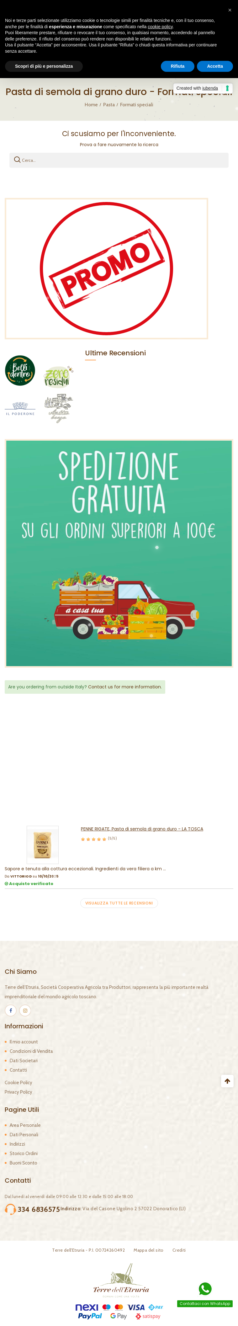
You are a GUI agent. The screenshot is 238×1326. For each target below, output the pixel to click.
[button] (230, 10)
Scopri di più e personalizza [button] (44, 66)
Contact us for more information (124, 687)
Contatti (18, 1070)
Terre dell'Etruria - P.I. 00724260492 (88, 1250)
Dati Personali (24, 1135)
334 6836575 (39, 1209)
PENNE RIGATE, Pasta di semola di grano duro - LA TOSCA (142, 829)
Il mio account (24, 1042)
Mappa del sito (149, 1250)
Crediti (179, 1250)
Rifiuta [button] (178, 66)
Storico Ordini (24, 1153)
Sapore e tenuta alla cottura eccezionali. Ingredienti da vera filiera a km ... (85, 869)
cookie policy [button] (160, 26)
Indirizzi (17, 1144)
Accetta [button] (215, 66)
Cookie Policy (18, 1082)
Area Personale (25, 1125)
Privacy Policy (18, 1092)
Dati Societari (24, 1060)
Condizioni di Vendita (31, 1051)
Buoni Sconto (23, 1163)
